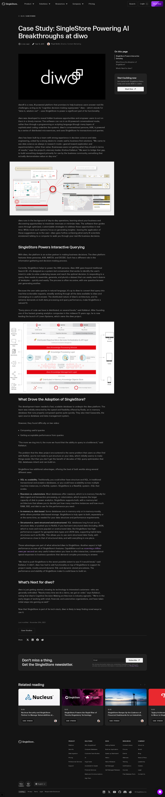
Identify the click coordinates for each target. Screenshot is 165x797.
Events (125, 753)
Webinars (126, 757)
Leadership (141, 762)
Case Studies (30, 16)
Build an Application (111, 749)
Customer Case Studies (92, 753)
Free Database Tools (129, 774)
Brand (140, 749)
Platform (71, 745)
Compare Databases (91, 749)
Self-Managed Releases (112, 770)
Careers (140, 766)
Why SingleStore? (90, 745)
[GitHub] (119, 792)
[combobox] (40, 784)
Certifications (127, 766)
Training (125, 762)
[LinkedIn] (104, 792)
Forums (125, 749)
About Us (141, 745)
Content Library (128, 745)
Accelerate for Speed (91, 766)
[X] (109, 792)
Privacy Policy (134, 666)
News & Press (142, 757)
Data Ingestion (73, 753)
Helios (107, 757)
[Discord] (125, 792)
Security (71, 749)
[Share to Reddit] (42, 639)
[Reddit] (130, 792)
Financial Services (90, 770)
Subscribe (134, 660)
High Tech (88, 778)
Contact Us (141, 774)
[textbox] (108, 660)
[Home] (10, 4)
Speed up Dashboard (111, 753)
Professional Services (75, 762)
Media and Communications (94, 774)
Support (71, 766)
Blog (22, 16)
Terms (36, 791)
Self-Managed (109, 766)
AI (85, 757)
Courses (125, 770)
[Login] (144, 4)
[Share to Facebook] (37, 639)
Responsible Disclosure (52, 791)
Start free (157, 4)
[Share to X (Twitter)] (27, 639)
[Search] (132, 4)
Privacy (30, 791)
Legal (139, 770)
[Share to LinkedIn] (32, 639)
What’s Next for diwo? (124, 68)
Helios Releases (110, 762)
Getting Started (110, 745)
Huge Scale (88, 762)
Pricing (71, 757)
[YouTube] (114, 792)
